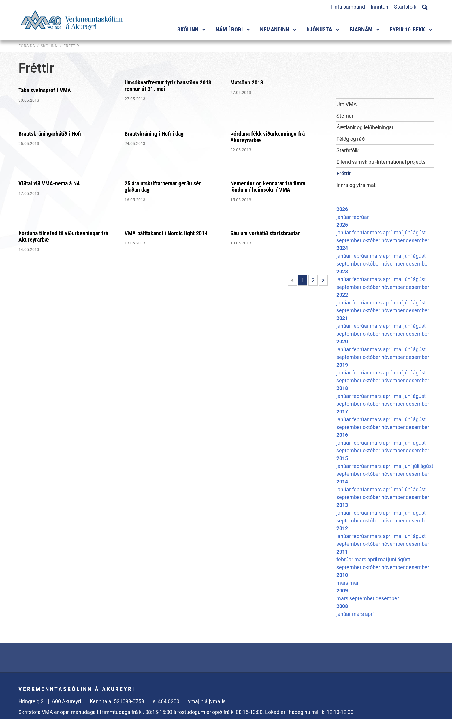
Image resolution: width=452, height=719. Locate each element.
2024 (342, 248)
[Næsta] (323, 280)
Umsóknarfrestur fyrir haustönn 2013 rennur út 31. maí (168, 85)
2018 (342, 388)
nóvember (393, 240)
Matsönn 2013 (246, 82)
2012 (342, 528)
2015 (342, 458)
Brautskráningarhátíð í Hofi (49, 133)
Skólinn (49, 46)
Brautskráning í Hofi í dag (154, 133)
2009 (342, 591)
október (372, 240)
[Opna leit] (425, 6)
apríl (388, 232)
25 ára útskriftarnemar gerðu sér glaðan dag (163, 186)
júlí (416, 466)
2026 (342, 209)
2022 (342, 295)
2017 (342, 412)
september (349, 240)
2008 (342, 606)
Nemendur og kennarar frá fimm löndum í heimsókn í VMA (267, 186)
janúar (344, 217)
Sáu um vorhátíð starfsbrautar (265, 233)
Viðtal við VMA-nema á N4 (49, 183)
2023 (342, 271)
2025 (342, 225)
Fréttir (71, 46)
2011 (342, 552)
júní (408, 232)
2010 (342, 575)
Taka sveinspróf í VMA (44, 90)
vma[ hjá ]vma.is (206, 701)
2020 (342, 341)
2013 (342, 505)
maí (399, 232)
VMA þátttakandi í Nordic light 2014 (166, 233)
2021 (342, 318)
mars (376, 232)
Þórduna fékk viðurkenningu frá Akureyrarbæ (267, 137)
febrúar (360, 217)
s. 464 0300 (166, 701)
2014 (342, 482)
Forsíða (26, 46)
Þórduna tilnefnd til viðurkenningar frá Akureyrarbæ (63, 236)
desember (417, 240)
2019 (342, 365)
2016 (342, 435)
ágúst (419, 232)
